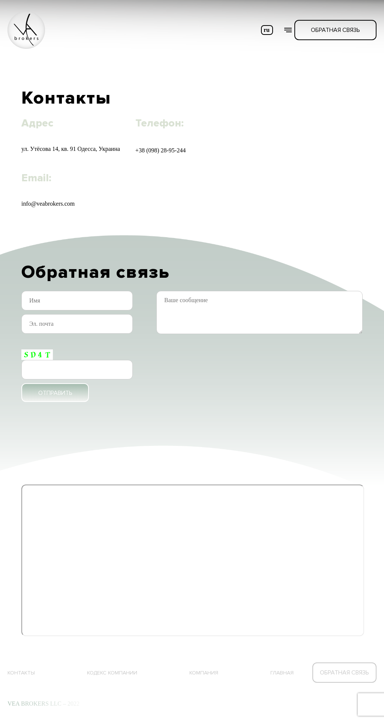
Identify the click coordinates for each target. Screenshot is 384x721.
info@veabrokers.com (48, 203)
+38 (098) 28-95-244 (160, 150)
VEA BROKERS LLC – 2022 (44, 703)
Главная (282, 673)
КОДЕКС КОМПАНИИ (112, 673)
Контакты (21, 673)
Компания (203, 673)
